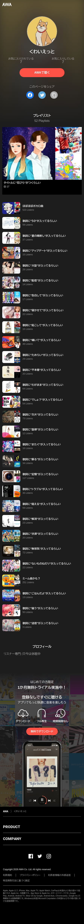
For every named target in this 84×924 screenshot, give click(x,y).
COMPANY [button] (12, 838)
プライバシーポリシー (30, 875)
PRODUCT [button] (11, 827)
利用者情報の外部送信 (59, 875)
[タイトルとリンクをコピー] (54, 95)
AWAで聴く (42, 72)
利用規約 (7, 875)
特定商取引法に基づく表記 (16, 880)
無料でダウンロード (42, 731)
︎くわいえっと (20, 811)
